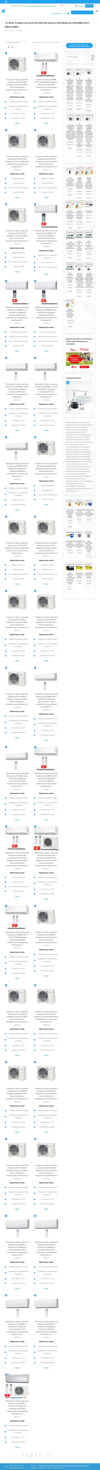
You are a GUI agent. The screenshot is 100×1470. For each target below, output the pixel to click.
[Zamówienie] (16, 42)
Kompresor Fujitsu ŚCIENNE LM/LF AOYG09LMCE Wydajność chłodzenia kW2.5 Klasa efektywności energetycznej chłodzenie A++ (46, 85)
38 (35, 1455)
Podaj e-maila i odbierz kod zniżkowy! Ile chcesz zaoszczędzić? (79, 45)
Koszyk (66, 13)
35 (23, 1455)
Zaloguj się (79, 6)
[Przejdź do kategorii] (92, 57)
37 (31, 1455)
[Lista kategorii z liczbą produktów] (78, 57)
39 (40, 1455)
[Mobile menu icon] (96, 11)
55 (48, 1455)
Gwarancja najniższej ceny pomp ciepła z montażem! (41, 6)
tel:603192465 (57, 13)
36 (27, 1455)
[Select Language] (65, 5)
